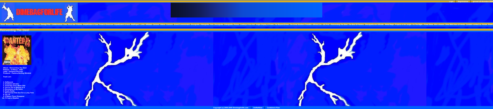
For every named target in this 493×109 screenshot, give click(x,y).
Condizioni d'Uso (273, 108)
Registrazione (463, 1)
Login (451, 1)
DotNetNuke (257, 108)
